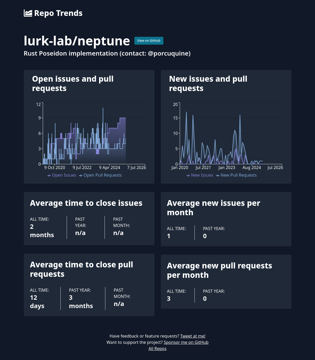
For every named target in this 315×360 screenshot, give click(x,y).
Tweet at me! (192, 336)
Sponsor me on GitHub (186, 342)
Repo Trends (53, 13)
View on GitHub (149, 40)
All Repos (157, 348)
